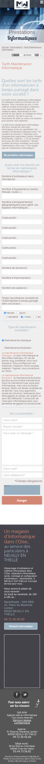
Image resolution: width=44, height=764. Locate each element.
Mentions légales (22, 720)
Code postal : (9, 217)
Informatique (16, 47)
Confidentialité (22, 722)
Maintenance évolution (18, 348)
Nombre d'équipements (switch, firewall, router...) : (20, 190)
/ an (38, 317)
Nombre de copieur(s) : (15, 288)
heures (10, 313)
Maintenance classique (18, 340)
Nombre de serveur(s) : (15, 268)
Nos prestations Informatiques (18, 155)
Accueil (5, 47)
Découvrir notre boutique (21, 626)
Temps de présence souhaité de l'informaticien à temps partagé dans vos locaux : (20, 301)
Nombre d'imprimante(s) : (16, 278)
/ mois (27, 317)
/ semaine (12, 317)
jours (22, 313)
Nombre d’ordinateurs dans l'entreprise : (18, 178)
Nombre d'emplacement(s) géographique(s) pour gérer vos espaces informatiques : (20, 205)
